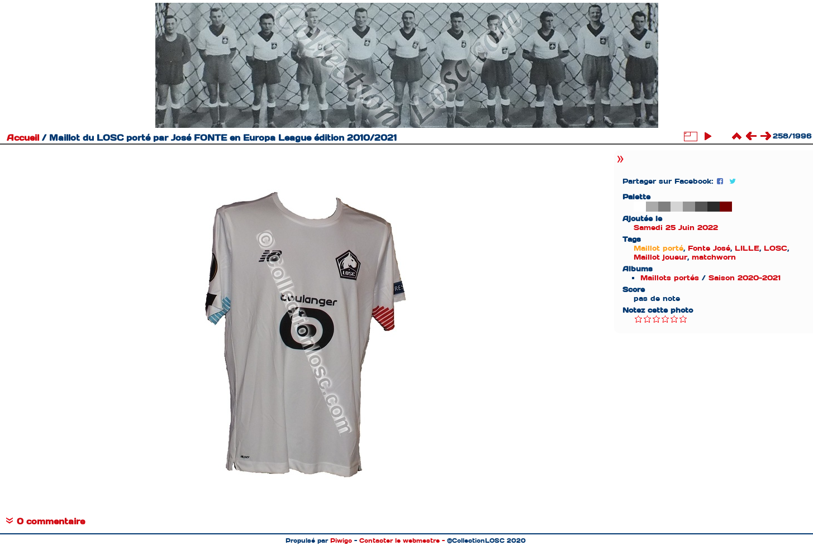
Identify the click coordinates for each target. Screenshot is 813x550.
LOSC (775, 248)
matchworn (714, 257)
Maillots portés (669, 278)
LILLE (747, 248)
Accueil (23, 138)
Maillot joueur (660, 257)
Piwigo (341, 540)
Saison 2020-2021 (745, 278)
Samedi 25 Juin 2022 (676, 227)
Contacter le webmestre (399, 540)
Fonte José (709, 248)
